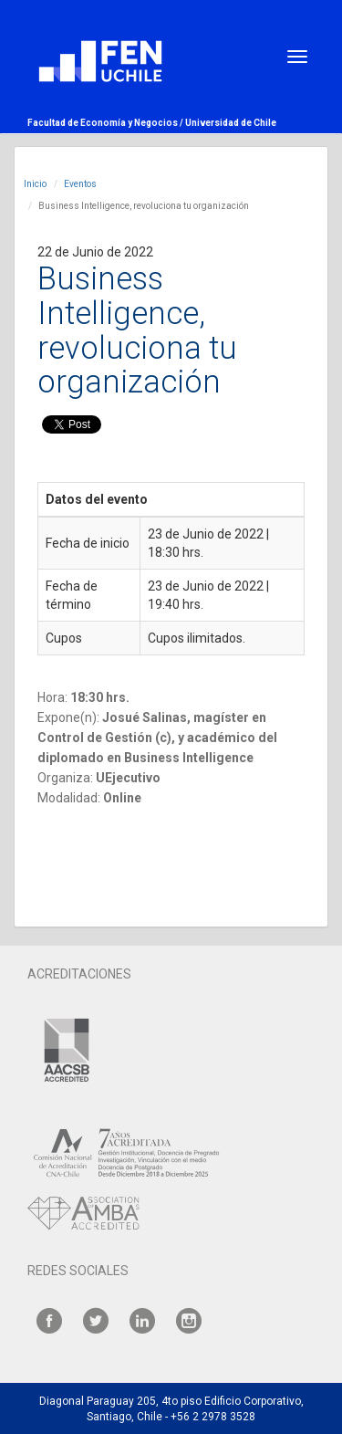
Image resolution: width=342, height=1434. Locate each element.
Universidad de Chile (230, 123)
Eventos (80, 184)
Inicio (35, 184)
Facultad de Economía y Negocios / (106, 123)
